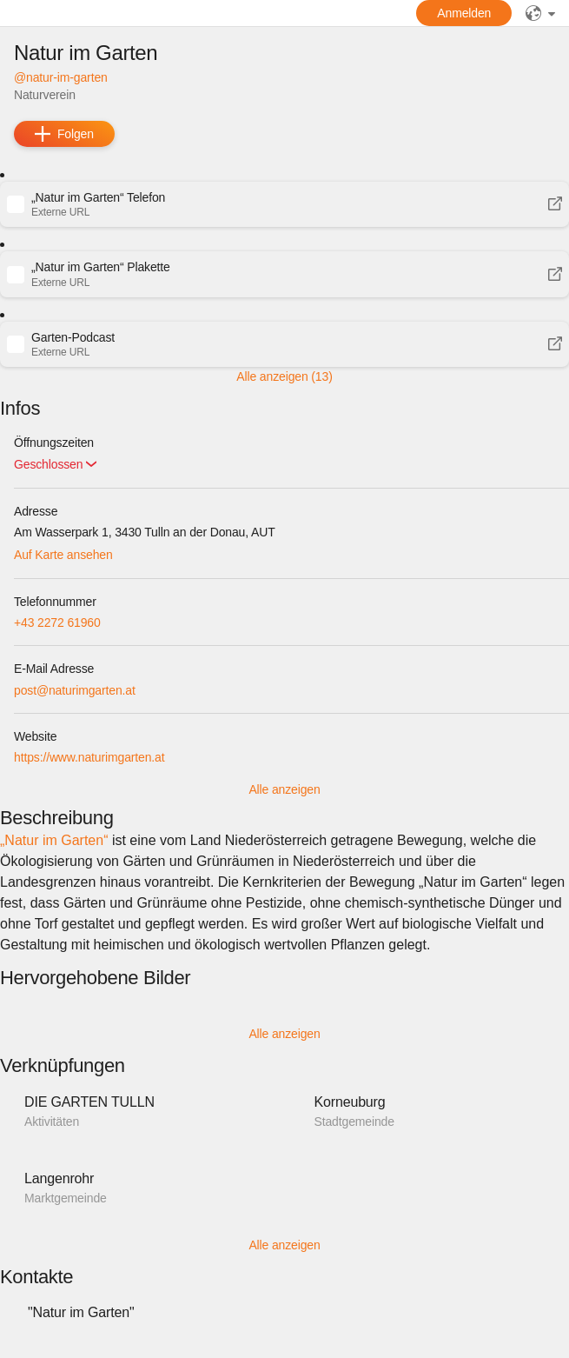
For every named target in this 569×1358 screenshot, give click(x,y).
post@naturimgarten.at (75, 690)
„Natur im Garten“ (54, 840)
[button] (284, 204)
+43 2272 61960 (57, 622)
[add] (64, 134)
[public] (540, 13)
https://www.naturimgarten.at (89, 757)
